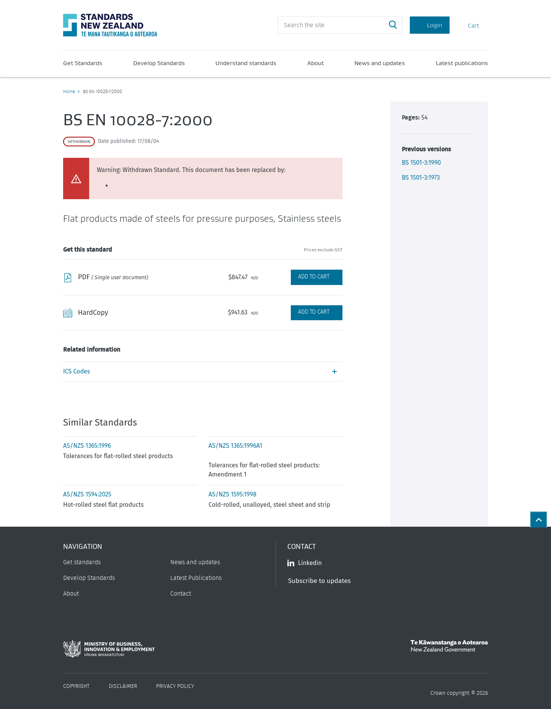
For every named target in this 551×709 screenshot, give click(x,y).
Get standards (82, 562)
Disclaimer (123, 686)
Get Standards (82, 63)
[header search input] (340, 25)
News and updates (379, 63)
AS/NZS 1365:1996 (87, 445)
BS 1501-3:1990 (421, 162)
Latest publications (462, 63)
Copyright (76, 686)
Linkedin (304, 563)
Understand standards (245, 63)
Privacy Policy (175, 686)
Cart (468, 25)
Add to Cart (313, 277)
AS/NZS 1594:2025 (87, 494)
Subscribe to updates (319, 581)
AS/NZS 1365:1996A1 (235, 445)
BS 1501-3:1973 (421, 177)
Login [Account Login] (429, 25)
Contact (180, 594)
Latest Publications (196, 578)
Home (69, 91)
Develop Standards (159, 63)
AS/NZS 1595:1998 (232, 494)
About (315, 63)
